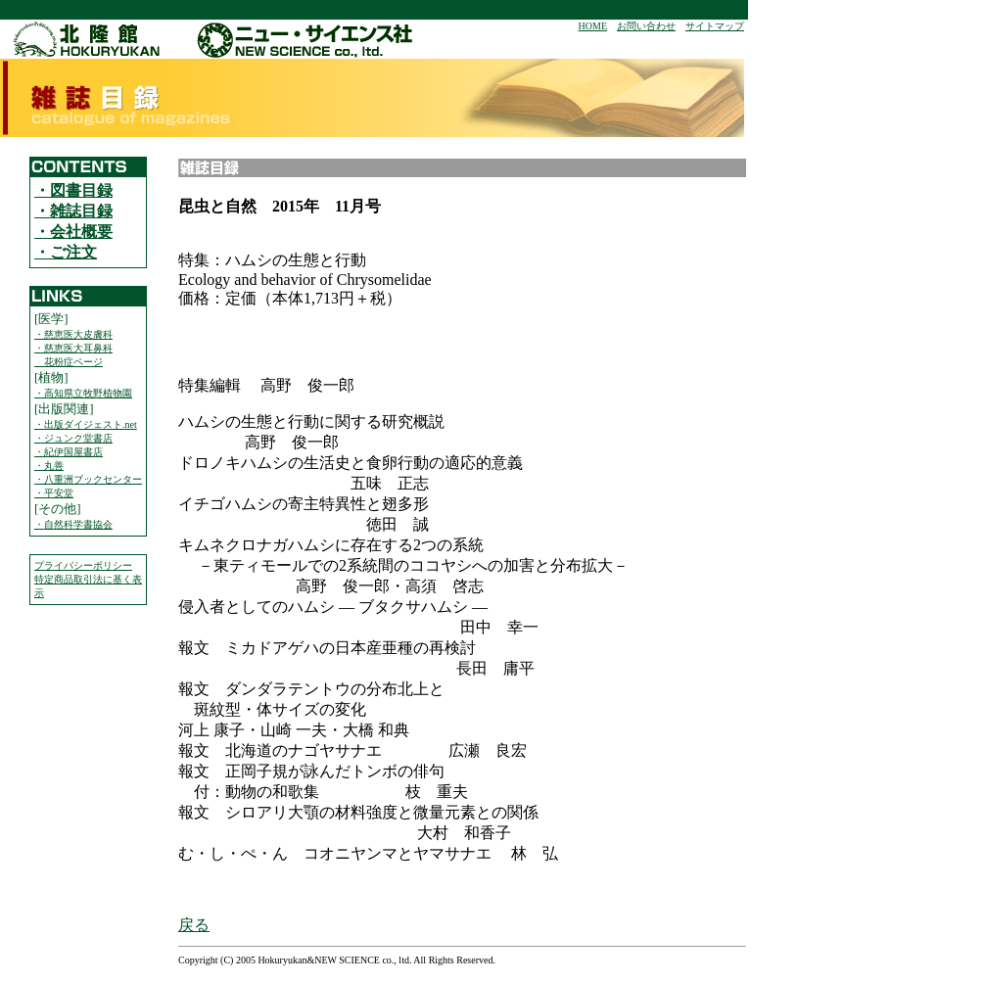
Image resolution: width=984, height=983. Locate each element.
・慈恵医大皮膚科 (73, 334)
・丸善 (49, 465)
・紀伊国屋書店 (68, 451)
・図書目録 (73, 190)
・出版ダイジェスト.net (85, 424)
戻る (194, 924)
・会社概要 (73, 231)
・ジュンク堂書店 (73, 438)
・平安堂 (53, 493)
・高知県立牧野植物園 (83, 393)
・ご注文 (65, 252)
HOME (593, 26)
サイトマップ (714, 26)
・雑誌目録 (73, 211)
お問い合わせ (646, 26)
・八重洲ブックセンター (88, 479)
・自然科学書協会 (73, 524)
